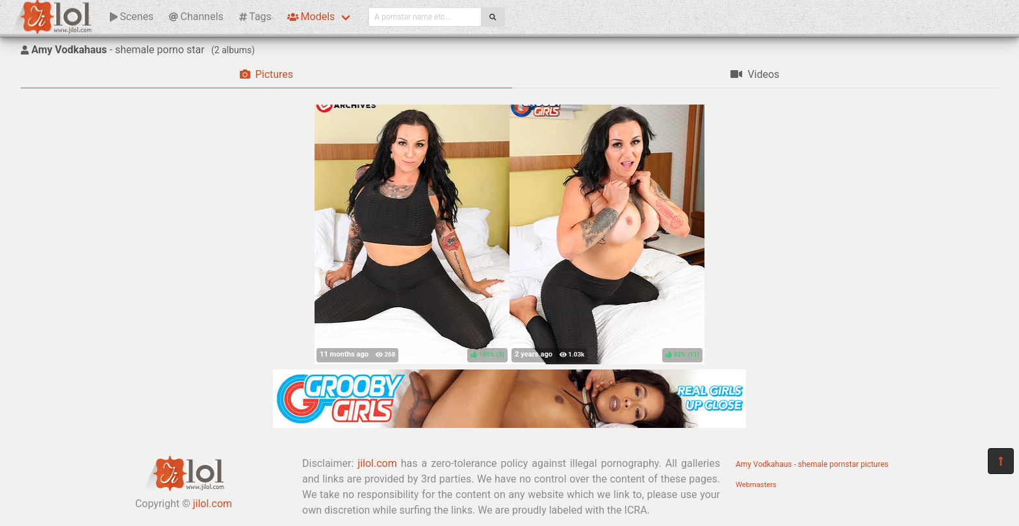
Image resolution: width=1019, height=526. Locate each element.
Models (311, 16)
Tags (255, 16)
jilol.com (212, 503)
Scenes (131, 16)
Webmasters (756, 485)
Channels (196, 16)
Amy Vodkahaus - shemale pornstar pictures (812, 464)
